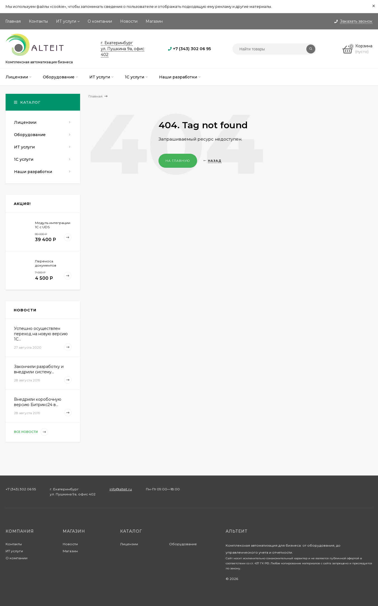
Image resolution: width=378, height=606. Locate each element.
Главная (13, 21)
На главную (177, 161)
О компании (100, 21)
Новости (128, 21)
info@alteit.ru (120, 489)
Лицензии (129, 544)
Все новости (31, 432)
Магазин (154, 21)
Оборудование (183, 544)
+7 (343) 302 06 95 (192, 48)
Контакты (38, 21)
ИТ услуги (66, 21)
